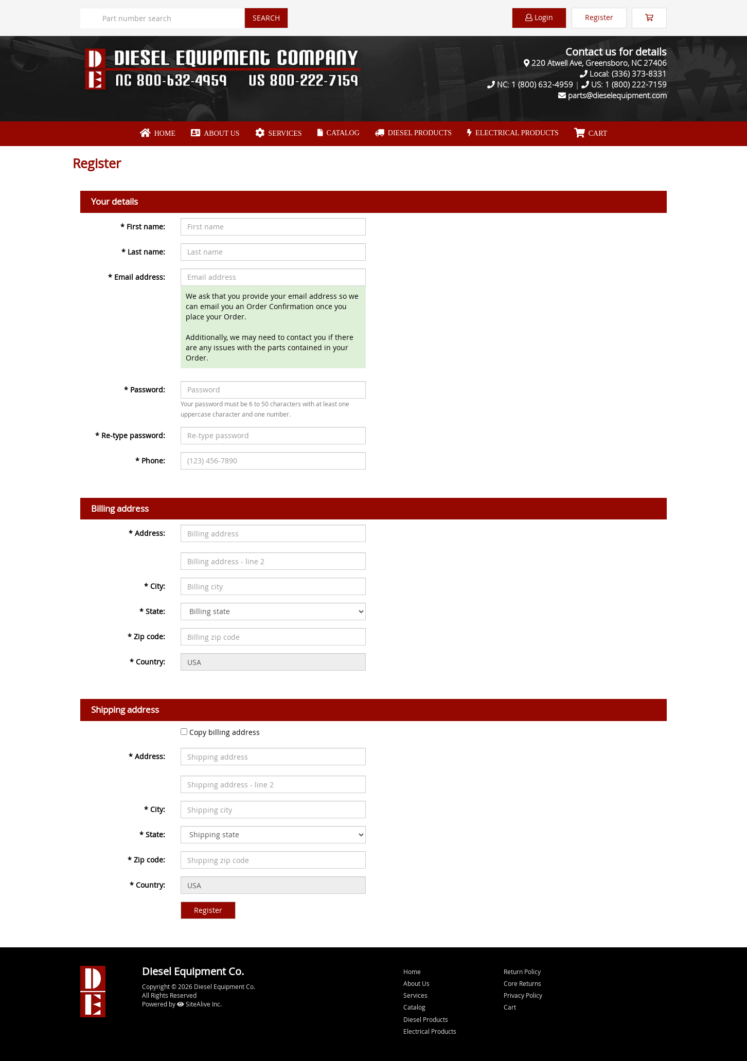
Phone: (150, 460)
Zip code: (146, 636)
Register (599, 17)
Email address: (136, 277)
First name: (142, 226)
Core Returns (522, 983)
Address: (147, 533)
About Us (215, 133)
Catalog (338, 133)
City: (154, 586)
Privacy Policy (523, 995)
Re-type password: (130, 435)
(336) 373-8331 (639, 73)
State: (152, 611)
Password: (144, 389)
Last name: (143, 252)
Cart (510, 1007)
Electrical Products (513, 133)
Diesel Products (413, 133)
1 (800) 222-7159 (636, 84)
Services (278, 133)
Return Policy (522, 971)
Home (157, 133)
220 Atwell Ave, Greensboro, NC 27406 (599, 63)
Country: (147, 662)
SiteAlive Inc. (199, 1004)
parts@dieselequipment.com (617, 95)
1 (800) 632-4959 (542, 84)
